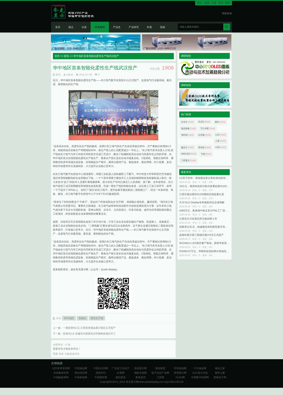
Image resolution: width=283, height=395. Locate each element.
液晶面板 (188, 128)
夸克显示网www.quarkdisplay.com (145, 381)
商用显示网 (180, 372)
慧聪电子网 (220, 377)
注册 (213, 2)
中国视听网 (100, 377)
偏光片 (187, 147)
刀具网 (160, 377)
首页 (57, 27)
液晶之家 (220, 368)
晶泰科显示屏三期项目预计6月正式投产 (201, 234)
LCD (220, 135)
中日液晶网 (200, 368)
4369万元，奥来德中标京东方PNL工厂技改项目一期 (208, 210)
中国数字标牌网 (200, 377)
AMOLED (188, 154)
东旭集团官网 (61, 372)
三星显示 (188, 160)
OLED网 (180, 377)
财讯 (66, 56)
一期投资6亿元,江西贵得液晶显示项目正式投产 (89, 327)
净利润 (187, 135)
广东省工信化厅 (120, 368)
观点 (70, 27)
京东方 (187, 122)
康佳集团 (160, 368)
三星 (220, 141)
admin (69, 74)
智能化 (82, 318)
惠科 (220, 122)
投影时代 (101, 372)
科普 (149, 27)
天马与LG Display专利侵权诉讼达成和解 (201, 202)
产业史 (117, 27)
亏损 (206, 154)
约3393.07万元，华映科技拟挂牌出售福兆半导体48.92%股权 (213, 251)
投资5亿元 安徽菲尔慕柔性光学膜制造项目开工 (89, 333)
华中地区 (69, 318)
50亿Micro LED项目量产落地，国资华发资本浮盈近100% (211, 243)
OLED (204, 122)
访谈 (84, 27)
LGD (220, 147)
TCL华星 (207, 128)
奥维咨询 (140, 377)
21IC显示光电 (200, 372)
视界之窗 (220, 372)
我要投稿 (227, 13)
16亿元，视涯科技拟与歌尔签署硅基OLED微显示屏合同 (210, 186)
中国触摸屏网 (61, 377)
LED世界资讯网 (61, 368)
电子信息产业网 (160, 372)
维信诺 (204, 147)
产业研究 (134, 27)
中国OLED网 (100, 368)
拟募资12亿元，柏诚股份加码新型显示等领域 (204, 226)
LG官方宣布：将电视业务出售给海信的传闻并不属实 (208, 178)
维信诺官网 (81, 372)
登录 (220, 2)
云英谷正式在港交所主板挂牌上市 (198, 218)
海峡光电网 (140, 372)
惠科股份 (121, 377)
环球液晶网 (180, 368)
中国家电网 (81, 377)
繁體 (227, 2)
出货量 (204, 135)
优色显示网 (140, 368)
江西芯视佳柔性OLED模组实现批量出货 (201, 194)
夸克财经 (100, 27)
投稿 (162, 27)
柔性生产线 (97, 318)
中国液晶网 (81, 368)
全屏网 (120, 372)
